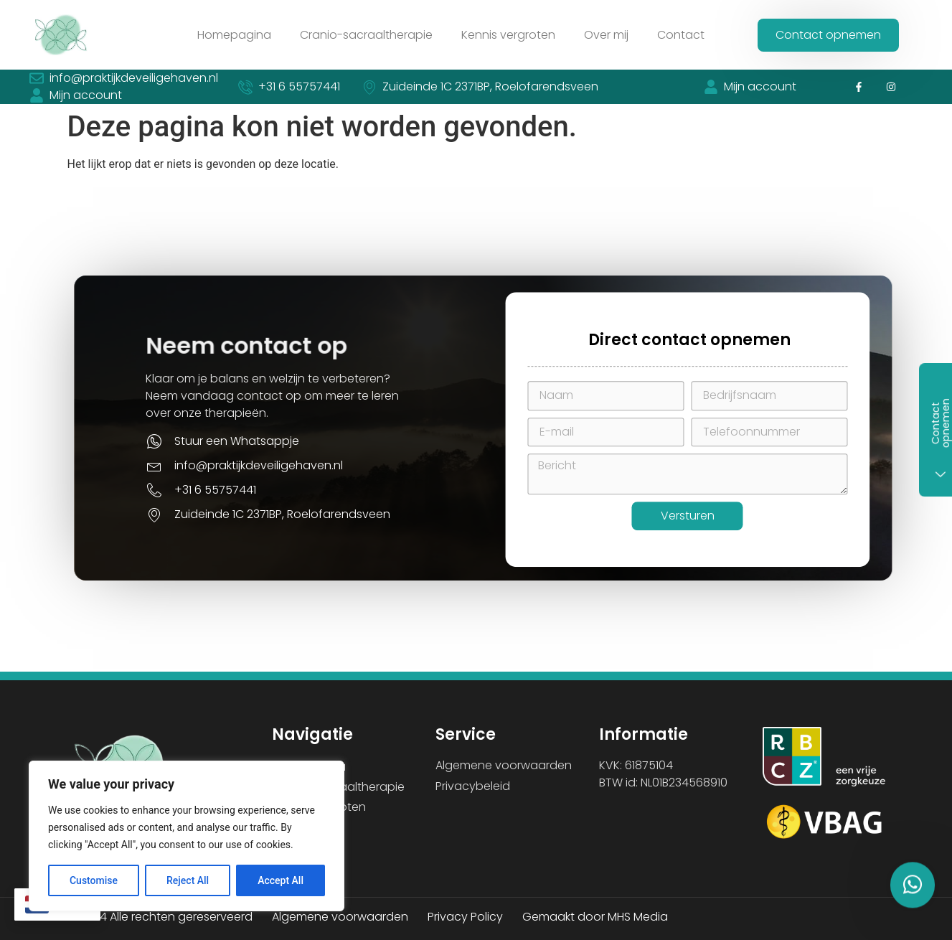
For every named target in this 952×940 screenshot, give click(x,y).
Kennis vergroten (508, 35)
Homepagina (234, 35)
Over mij (606, 35)
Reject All (187, 880)
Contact (680, 35)
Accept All (280, 880)
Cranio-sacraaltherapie (366, 35)
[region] (186, 836)
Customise (94, 880)
